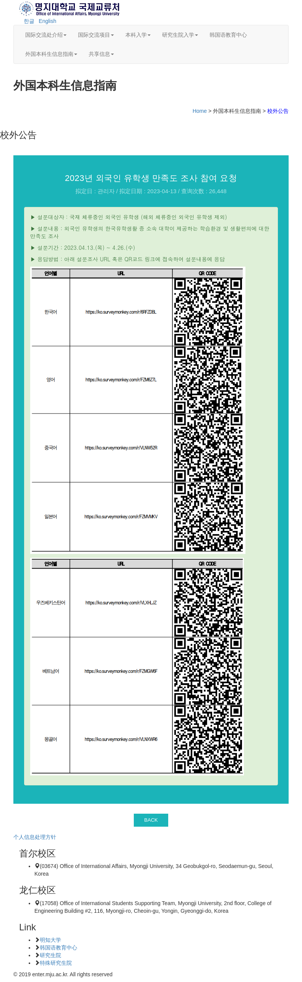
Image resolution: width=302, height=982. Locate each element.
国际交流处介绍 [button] (46, 35)
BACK (151, 820)
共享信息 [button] (101, 54)
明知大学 (50, 940)
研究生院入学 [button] (180, 35)
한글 (29, 21)
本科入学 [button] (138, 35)
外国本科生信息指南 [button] (51, 54)
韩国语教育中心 (228, 35)
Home (200, 111)
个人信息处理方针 (34, 837)
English (47, 21)
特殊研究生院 (56, 963)
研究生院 (50, 955)
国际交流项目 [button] (96, 35)
